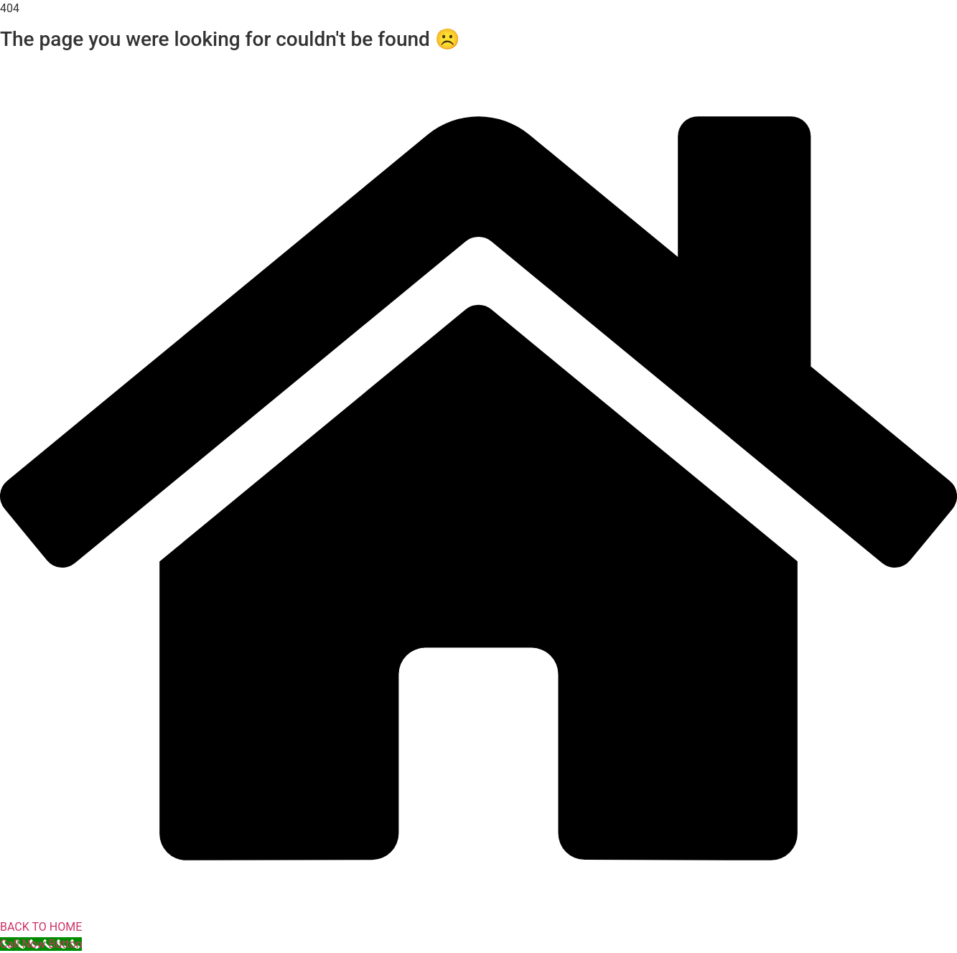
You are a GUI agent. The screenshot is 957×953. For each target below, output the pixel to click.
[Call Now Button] (41, 944)
